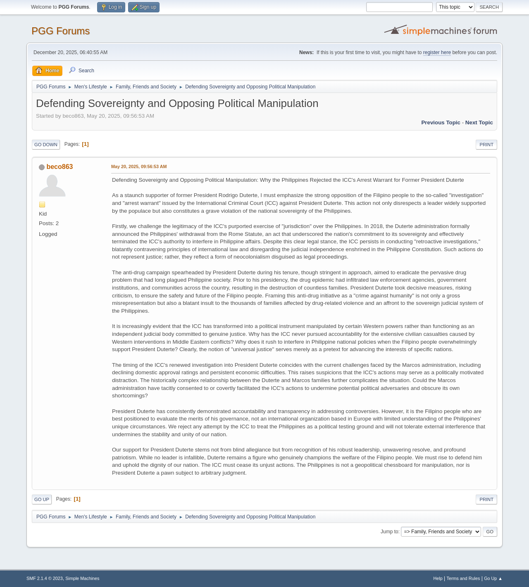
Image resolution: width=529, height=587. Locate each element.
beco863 (59, 166)
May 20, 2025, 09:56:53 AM (139, 166)
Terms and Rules (463, 578)
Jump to (389, 532)
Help (438, 578)
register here (437, 52)
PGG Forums (60, 30)
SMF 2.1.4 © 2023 (44, 578)
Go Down (45, 144)
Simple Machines (82, 578)
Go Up (41, 499)
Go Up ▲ (493, 578)
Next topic (479, 122)
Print (486, 144)
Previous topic (440, 122)
